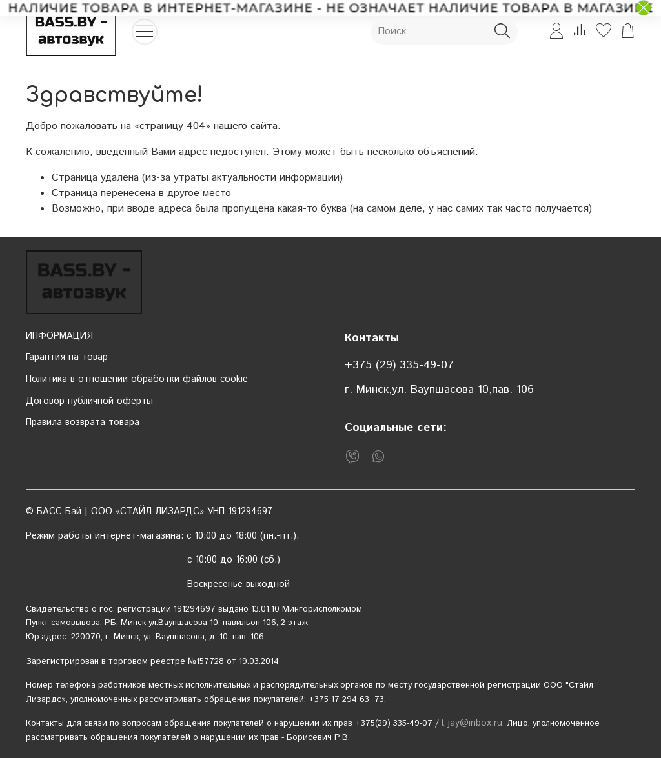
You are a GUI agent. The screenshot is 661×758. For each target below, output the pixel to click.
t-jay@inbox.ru (471, 723)
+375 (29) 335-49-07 (399, 365)
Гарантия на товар (67, 357)
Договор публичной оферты (89, 401)
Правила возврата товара (82, 422)
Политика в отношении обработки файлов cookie (137, 379)
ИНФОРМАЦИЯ (59, 336)
